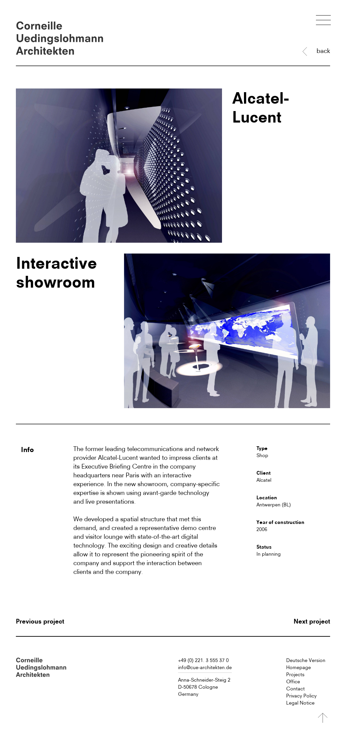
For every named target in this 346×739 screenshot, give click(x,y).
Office (293, 682)
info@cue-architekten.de (205, 667)
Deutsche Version (305, 660)
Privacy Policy (301, 696)
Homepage (298, 667)
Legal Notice (300, 703)
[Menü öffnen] (323, 21)
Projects (295, 674)
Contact (295, 689)
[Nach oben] (322, 717)
